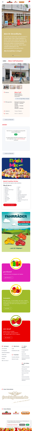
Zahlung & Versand (25, 366)
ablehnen (22, 424)
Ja (15, 134)
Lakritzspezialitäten (6, 352)
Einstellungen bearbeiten (12, 424)
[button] (15, 55)
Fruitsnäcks (8, 308)
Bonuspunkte (24, 368)
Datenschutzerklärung (26, 355)
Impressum (24, 353)
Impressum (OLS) (25, 372)
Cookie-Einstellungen (20, 138)
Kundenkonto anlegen (16, 350)
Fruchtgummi (4, 350)
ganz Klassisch (8, 277)
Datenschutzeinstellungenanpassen (26, 358)
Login (13, 348)
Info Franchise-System (10, 204)
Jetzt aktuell (8, 337)
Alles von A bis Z (5, 360)
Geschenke (4, 356)
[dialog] (18, 423)
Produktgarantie (25, 349)
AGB (22, 374)
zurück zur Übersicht (8, 119)
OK (27, 424)
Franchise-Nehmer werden (16, 357)
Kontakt (23, 351)
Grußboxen (4, 354)
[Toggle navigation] (3, 2)
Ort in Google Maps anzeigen (22, 98)
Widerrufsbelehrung (26, 370)
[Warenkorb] (28, 1)
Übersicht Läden (15, 359)
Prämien (3, 358)
